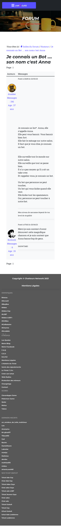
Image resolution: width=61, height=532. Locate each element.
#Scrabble (6, 331)
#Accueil (5, 301)
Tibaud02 (5, 436)
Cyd (3, 439)
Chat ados (6, 498)
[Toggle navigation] (19, 5)
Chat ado (5, 501)
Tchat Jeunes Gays (9, 494)
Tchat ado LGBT (8, 491)
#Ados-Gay (6, 311)
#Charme (5, 328)
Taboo (4, 409)
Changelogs (6, 384)
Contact (5, 387)
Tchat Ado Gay (7, 477)
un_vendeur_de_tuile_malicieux (14, 422)
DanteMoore (7, 446)
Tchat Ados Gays (8, 484)
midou (4, 466)
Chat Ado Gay (7, 481)
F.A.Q (4, 350)
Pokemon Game (8, 399)
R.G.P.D (4, 357)
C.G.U (4, 354)
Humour (45, 46)
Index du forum (29, 46)
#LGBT (4, 314)
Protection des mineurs (11, 380)
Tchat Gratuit (7, 504)
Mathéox (5, 456)
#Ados (4, 307)
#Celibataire (6, 324)
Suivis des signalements (11, 367)
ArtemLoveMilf (7, 469)
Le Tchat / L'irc (7, 370)
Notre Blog (6, 343)
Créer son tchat (8, 374)
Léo (3, 426)
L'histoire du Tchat (9, 364)
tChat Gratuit (7, 511)
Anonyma (5, 429)
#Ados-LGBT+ (7, 318)
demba (4, 459)
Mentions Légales (30, 286)
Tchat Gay (5, 508)
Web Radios (6, 377)
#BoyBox (5, 304)
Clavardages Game (9, 395)
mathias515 (6, 463)
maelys (4, 452)
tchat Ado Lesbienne (10, 514)
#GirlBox (5, 321)
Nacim (4, 442)
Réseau (4, 297)
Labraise (5, 449)
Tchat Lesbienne (8, 518)
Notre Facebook (8, 347)
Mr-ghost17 (6, 432)
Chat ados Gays (8, 488)
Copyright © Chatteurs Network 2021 (30, 278)
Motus (4, 405)
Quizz (4, 402)
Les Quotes (6, 340)
